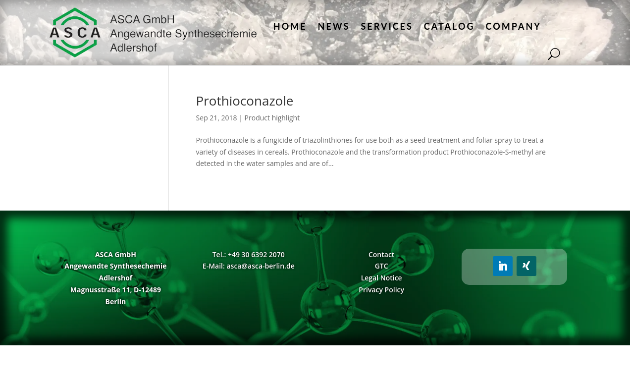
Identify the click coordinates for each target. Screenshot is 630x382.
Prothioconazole (245, 100)
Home (290, 26)
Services (387, 26)
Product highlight (272, 117)
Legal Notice (381, 277)
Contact (381, 254)
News (334, 26)
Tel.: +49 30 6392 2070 (248, 254)
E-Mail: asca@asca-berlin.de (249, 266)
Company (513, 26)
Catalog (449, 26)
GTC (381, 266)
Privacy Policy (381, 289)
